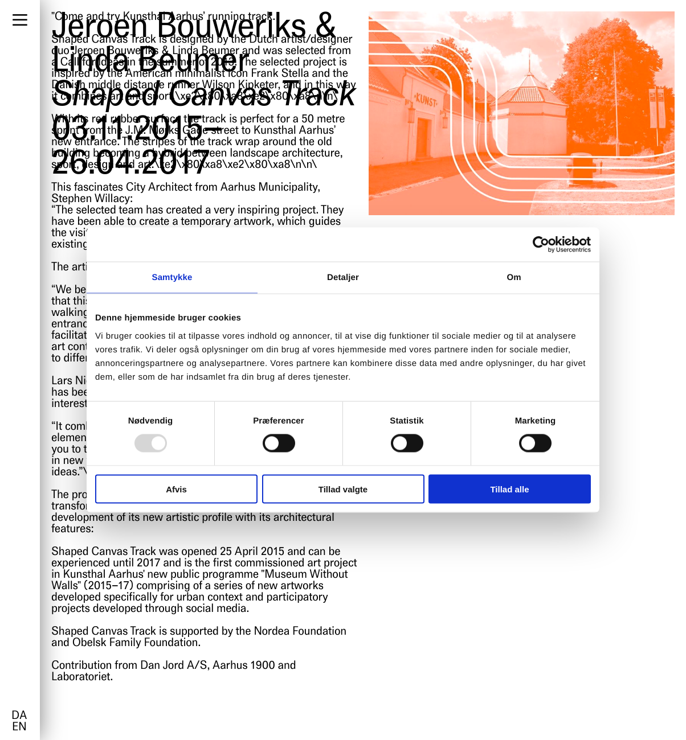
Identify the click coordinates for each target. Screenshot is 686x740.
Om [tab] (514, 277)
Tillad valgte (343, 489)
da (19, 716)
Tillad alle (509, 489)
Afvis (176, 489)
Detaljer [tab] (343, 277)
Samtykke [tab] (172, 277)
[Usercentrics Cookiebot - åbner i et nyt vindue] (541, 244)
